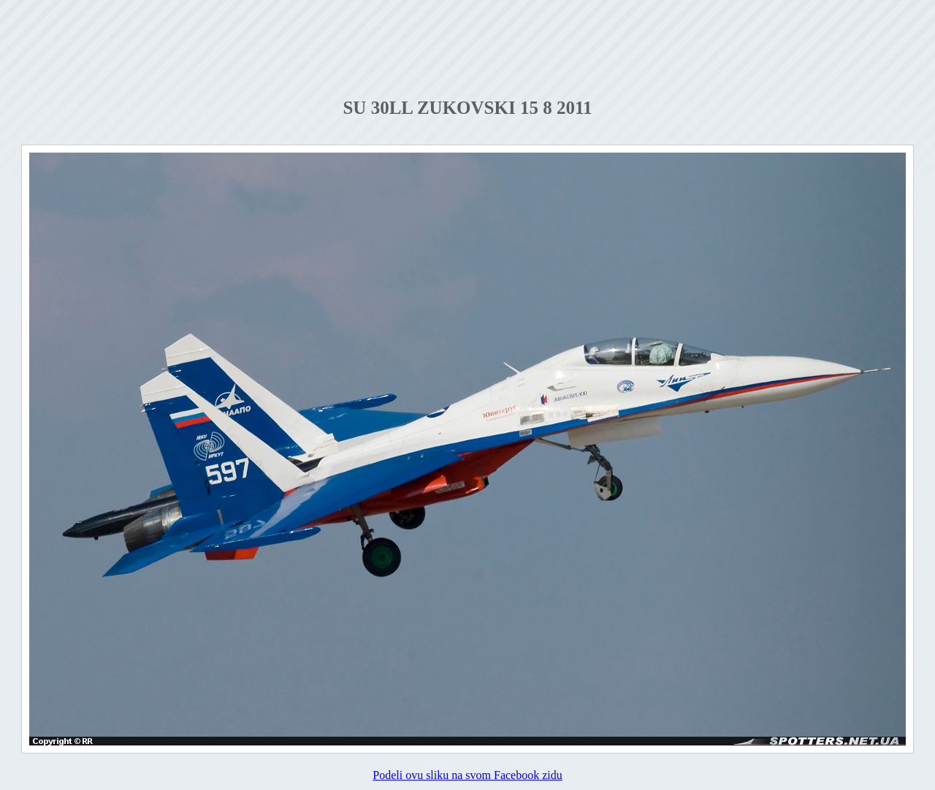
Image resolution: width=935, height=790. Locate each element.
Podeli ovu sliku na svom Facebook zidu (467, 775)
